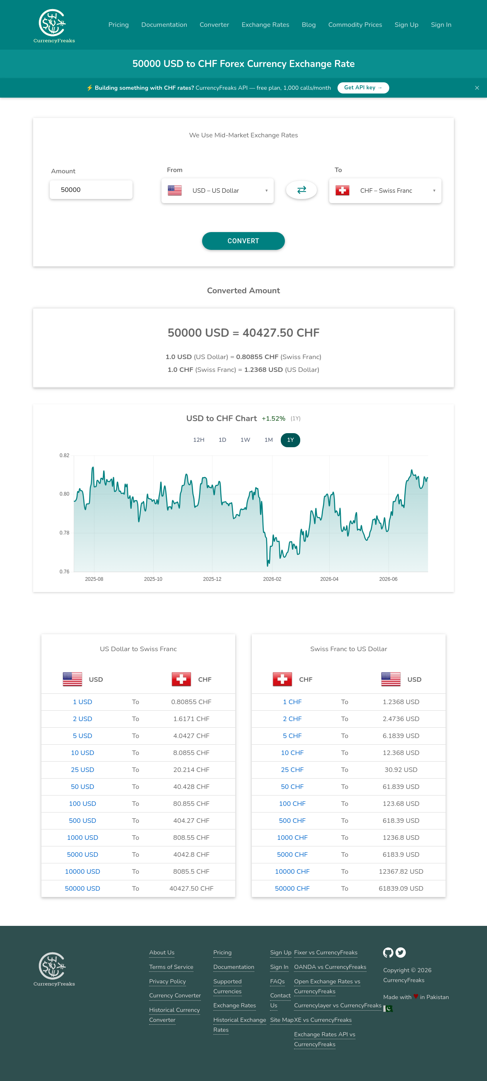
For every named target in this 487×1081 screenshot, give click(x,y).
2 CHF (292, 719)
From (174, 170)
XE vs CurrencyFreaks (323, 1020)
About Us (161, 952)
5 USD (82, 736)
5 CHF (292, 736)
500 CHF (292, 820)
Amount (63, 171)
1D (223, 440)
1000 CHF (292, 837)
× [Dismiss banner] (477, 88)
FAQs (277, 981)
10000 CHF (292, 871)
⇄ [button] (301, 190)
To (338, 170)
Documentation (164, 24)
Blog (309, 24)
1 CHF (292, 702)
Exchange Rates (265, 24)
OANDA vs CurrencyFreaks (330, 967)
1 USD (82, 702)
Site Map (282, 1020)
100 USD (82, 803)
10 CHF (292, 752)
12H (199, 440)
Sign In (441, 24)
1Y (290, 440)
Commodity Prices (355, 24)
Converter (214, 24)
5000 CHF (292, 854)
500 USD (82, 820)
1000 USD (82, 837)
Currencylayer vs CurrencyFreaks (337, 1005)
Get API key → (363, 87)
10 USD (82, 752)
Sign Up (407, 24)
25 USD (82, 769)
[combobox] (218, 190)
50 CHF (292, 786)
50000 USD (83, 888)
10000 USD (83, 871)
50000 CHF (292, 888)
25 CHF (292, 769)
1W (246, 440)
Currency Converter (175, 995)
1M (269, 440)
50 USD (82, 786)
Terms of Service (171, 967)
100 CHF (292, 803)
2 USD (82, 719)
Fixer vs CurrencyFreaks (325, 952)
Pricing (118, 24)
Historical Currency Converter (174, 1015)
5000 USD (82, 854)
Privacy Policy (167, 981)
